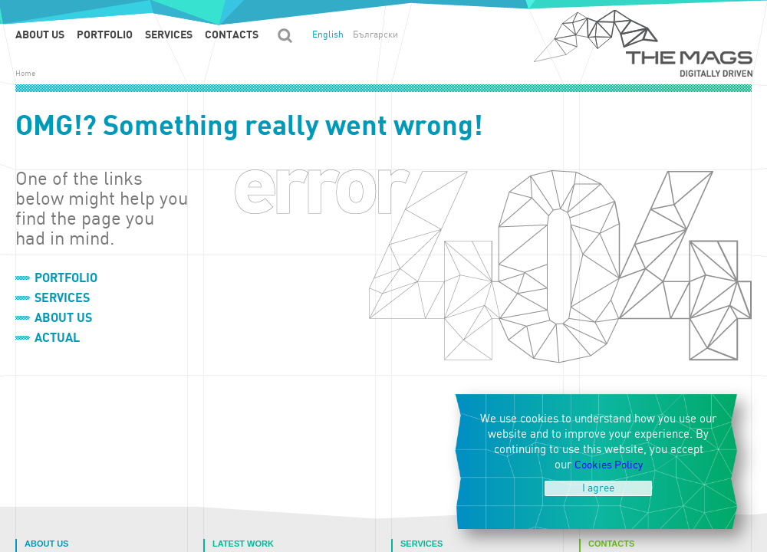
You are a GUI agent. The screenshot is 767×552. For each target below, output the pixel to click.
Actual (57, 338)
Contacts (231, 34)
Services (169, 34)
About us (39, 34)
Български (375, 34)
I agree (598, 488)
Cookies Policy (608, 465)
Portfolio (105, 34)
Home (25, 73)
